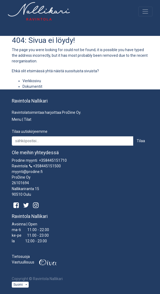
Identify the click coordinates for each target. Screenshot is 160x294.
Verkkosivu (32, 81)
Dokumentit (32, 86)
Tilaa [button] (141, 141)
